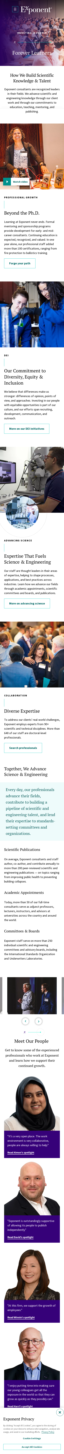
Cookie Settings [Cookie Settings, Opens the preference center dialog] (32, 1438)
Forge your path (19, 263)
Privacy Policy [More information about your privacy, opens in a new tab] (48, 1432)
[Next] (38, 1021)
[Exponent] (36, 10)
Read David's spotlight (20, 1237)
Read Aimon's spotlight (20, 1152)
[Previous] (25, 1021)
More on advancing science (27, 603)
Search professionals (23, 748)
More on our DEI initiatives (26, 429)
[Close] (60, 1412)
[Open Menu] (15, 9)
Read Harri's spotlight (20, 1406)
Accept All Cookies (32, 1446)
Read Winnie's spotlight (21, 1317)
